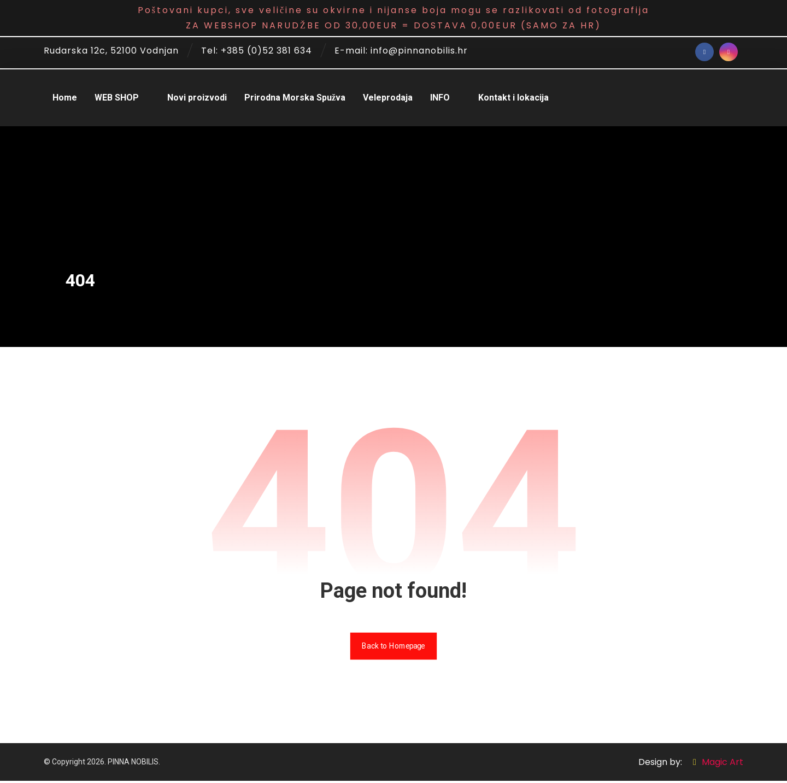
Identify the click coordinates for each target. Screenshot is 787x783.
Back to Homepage (393, 647)
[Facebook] (704, 52)
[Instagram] (728, 52)
